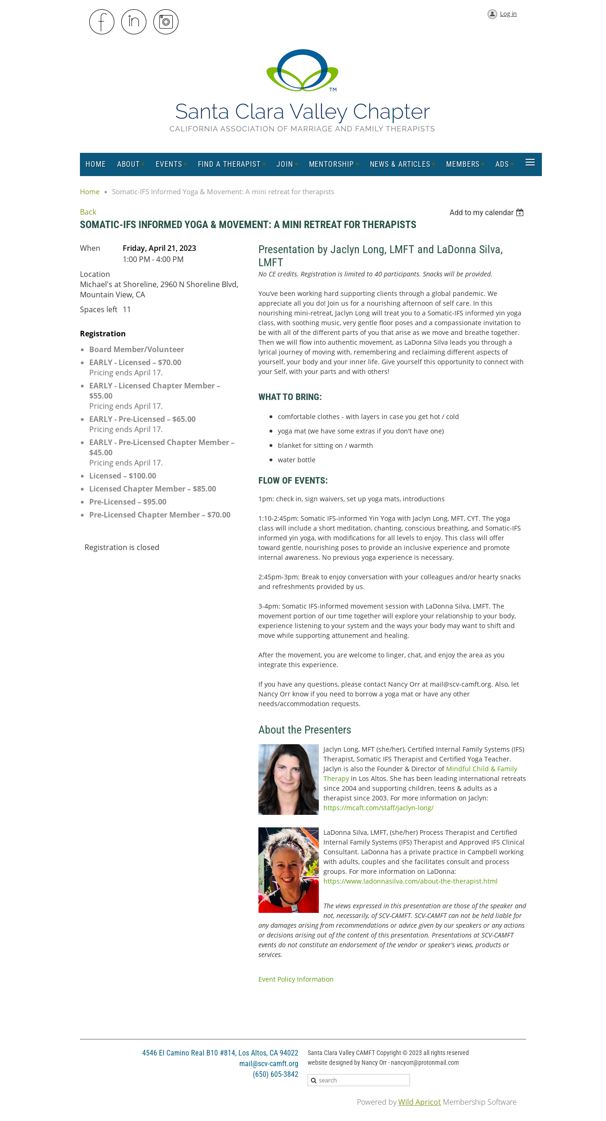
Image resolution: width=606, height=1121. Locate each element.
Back (88, 212)
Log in (508, 13)
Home (89, 191)
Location (95, 274)
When (90, 248)
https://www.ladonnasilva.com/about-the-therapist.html (410, 881)
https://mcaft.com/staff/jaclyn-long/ (378, 807)
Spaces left (99, 309)
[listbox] (487, 212)
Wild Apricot (419, 1102)
